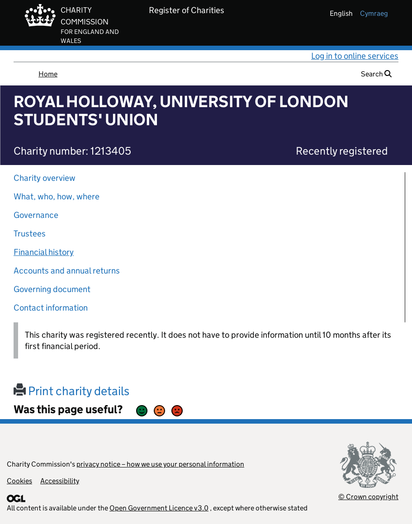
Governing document (52, 289)
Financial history (44, 252)
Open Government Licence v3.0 (158, 508)
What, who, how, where (56, 196)
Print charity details (71, 390)
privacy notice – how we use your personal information (160, 464)
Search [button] (376, 74)
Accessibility (59, 481)
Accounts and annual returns (67, 270)
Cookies (19, 481)
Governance (36, 215)
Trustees (30, 233)
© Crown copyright (368, 496)
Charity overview (45, 178)
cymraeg (374, 13)
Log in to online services (354, 56)
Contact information (51, 307)
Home (47, 74)
